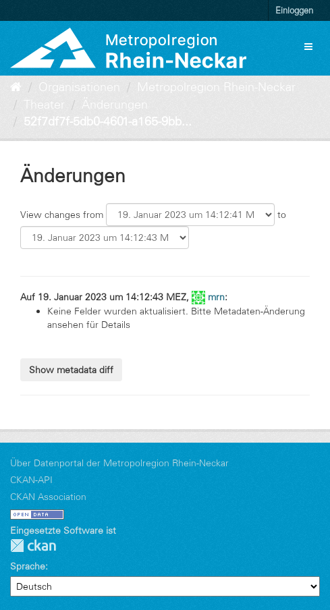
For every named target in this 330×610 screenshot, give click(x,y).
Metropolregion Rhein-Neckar (216, 87)
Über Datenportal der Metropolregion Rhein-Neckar (119, 463)
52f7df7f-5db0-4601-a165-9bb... (108, 121)
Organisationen (79, 87)
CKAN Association (48, 497)
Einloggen (294, 10)
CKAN (33, 545)
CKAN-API (31, 480)
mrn (216, 297)
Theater (44, 104)
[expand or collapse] (308, 46)
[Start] (16, 87)
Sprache (27, 566)
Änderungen (115, 104)
